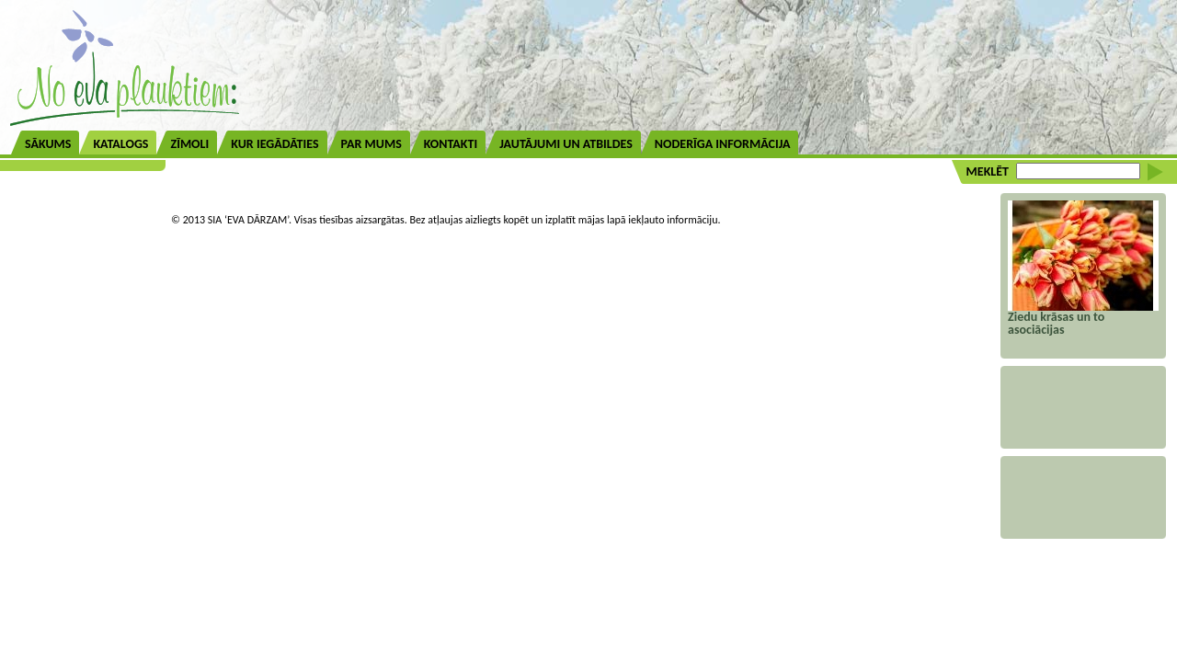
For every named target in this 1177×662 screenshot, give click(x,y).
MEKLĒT (987, 171)
